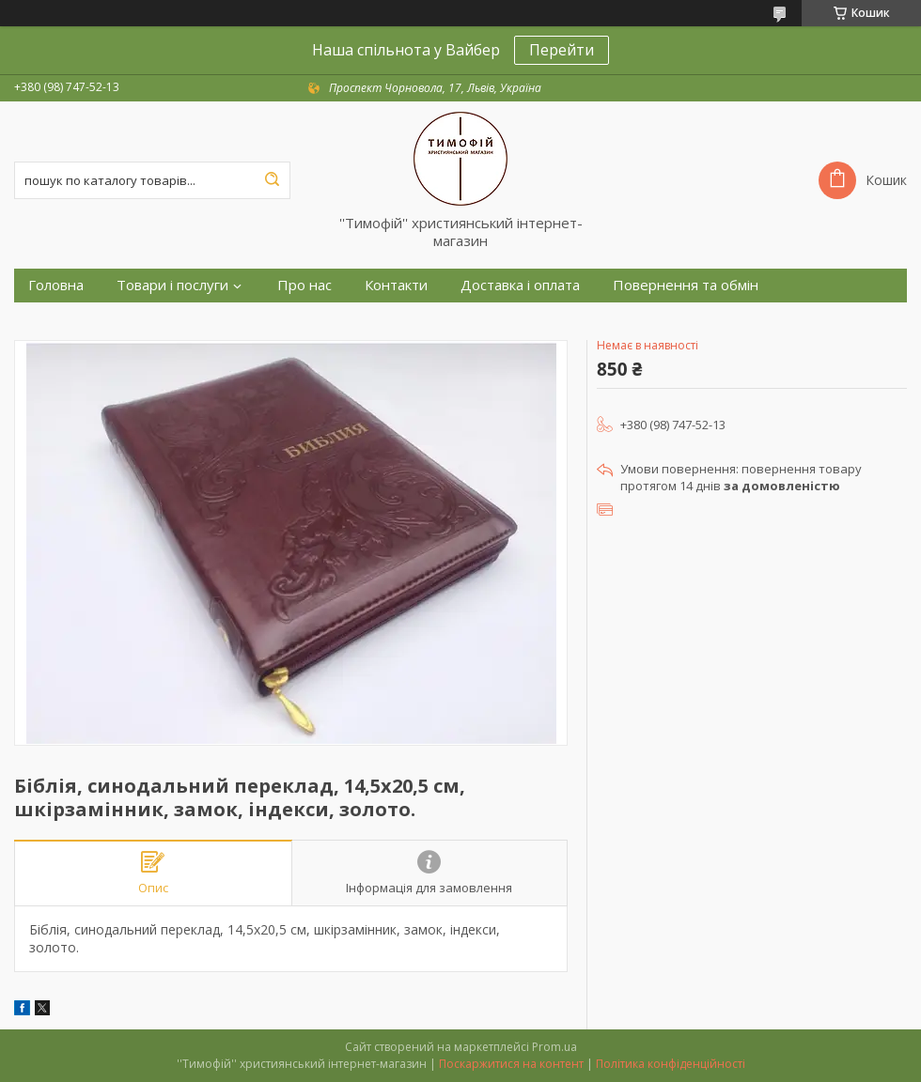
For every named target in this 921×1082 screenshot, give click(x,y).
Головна (56, 285)
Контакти (396, 285)
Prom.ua (554, 1047)
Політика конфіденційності (670, 1064)
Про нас (304, 285)
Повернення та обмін (685, 285)
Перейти (561, 49)
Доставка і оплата (520, 285)
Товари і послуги (172, 285)
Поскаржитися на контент (511, 1064)
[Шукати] (271, 180)
